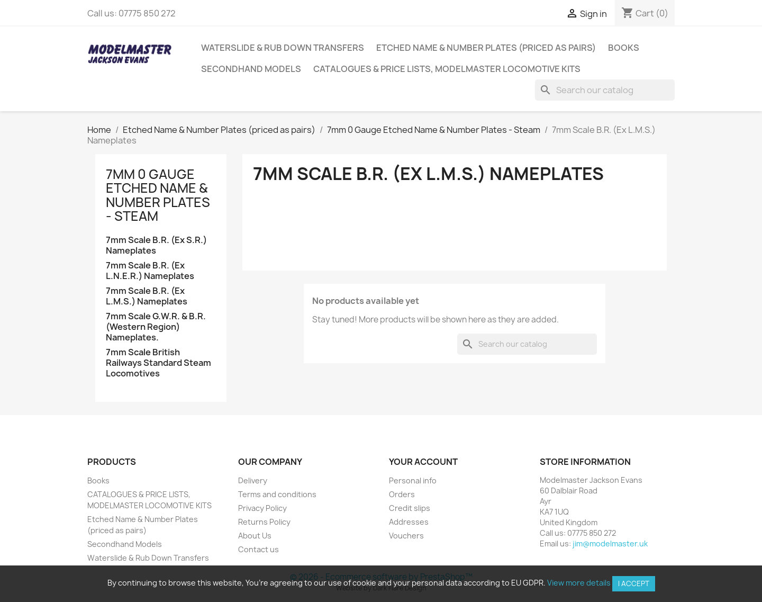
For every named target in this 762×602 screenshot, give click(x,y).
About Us (254, 536)
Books (623, 47)
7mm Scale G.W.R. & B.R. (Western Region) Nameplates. (156, 327)
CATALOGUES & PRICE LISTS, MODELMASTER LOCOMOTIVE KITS (446, 69)
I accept (633, 583)
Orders (402, 494)
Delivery (252, 480)
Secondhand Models (251, 69)
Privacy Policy (262, 508)
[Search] (605, 90)
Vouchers (406, 536)
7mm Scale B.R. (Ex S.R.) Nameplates (156, 245)
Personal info (413, 480)
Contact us (258, 549)
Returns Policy (264, 522)
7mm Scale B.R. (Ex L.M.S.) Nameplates (146, 296)
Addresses (409, 522)
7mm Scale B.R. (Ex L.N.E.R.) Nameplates (150, 271)
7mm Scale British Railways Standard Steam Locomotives (158, 363)
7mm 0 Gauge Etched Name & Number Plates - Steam (158, 195)
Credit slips (409, 508)
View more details (579, 583)
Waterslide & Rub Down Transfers (282, 47)
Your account (423, 462)
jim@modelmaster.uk (610, 543)
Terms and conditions (277, 494)
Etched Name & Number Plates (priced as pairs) (486, 47)
